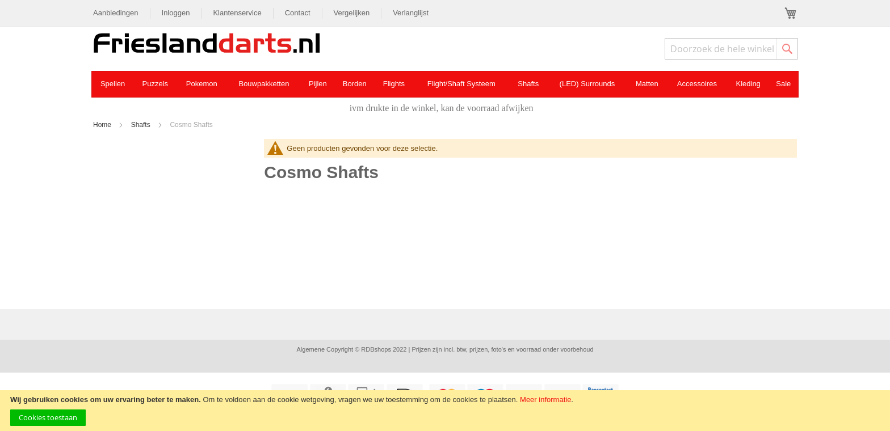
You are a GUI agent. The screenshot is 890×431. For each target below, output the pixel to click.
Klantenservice (237, 13)
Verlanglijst (411, 13)
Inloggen (176, 13)
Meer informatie (545, 399)
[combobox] (731, 49)
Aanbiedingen (115, 13)
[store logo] (206, 44)
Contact (297, 13)
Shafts (141, 125)
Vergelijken (352, 13)
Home (103, 125)
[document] (445, 410)
